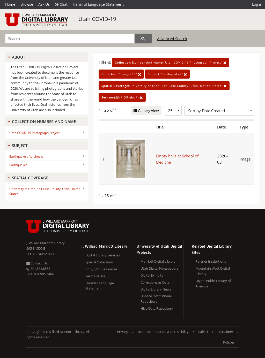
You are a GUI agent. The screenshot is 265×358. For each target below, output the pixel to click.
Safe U (203, 331)
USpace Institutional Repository (156, 299)
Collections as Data (155, 282)
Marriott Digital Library (158, 261)
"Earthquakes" (167, 74)
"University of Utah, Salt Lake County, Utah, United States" (164, 86)
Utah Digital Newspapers (159, 268)
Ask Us (44, 4)
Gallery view (148, 110)
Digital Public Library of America (213, 283)
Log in (257, 4)
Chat (61, 4)
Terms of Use (95, 276)
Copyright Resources (101, 269)
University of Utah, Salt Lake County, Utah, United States (44, 191)
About (18, 57)
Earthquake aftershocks (26, 156)
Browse (26, 4)
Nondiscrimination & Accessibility (163, 331)
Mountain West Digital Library (213, 271)
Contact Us (36, 263)
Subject (19, 145)
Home (10, 4)
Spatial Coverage (30, 177)
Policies (228, 342)
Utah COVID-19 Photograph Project (34, 133)
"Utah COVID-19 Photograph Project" (170, 62)
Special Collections (99, 262)
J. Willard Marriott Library (45, 243)
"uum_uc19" (121, 74)
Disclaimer (225, 331)
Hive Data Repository (157, 308)
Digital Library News (156, 289)
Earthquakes (18, 165)
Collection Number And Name (44, 121)
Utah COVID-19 (97, 18)
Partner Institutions (211, 261)
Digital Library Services (102, 255)
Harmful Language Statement (98, 4)
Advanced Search (172, 38)
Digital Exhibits (152, 275)
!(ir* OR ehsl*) (122, 97)
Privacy (122, 331)
